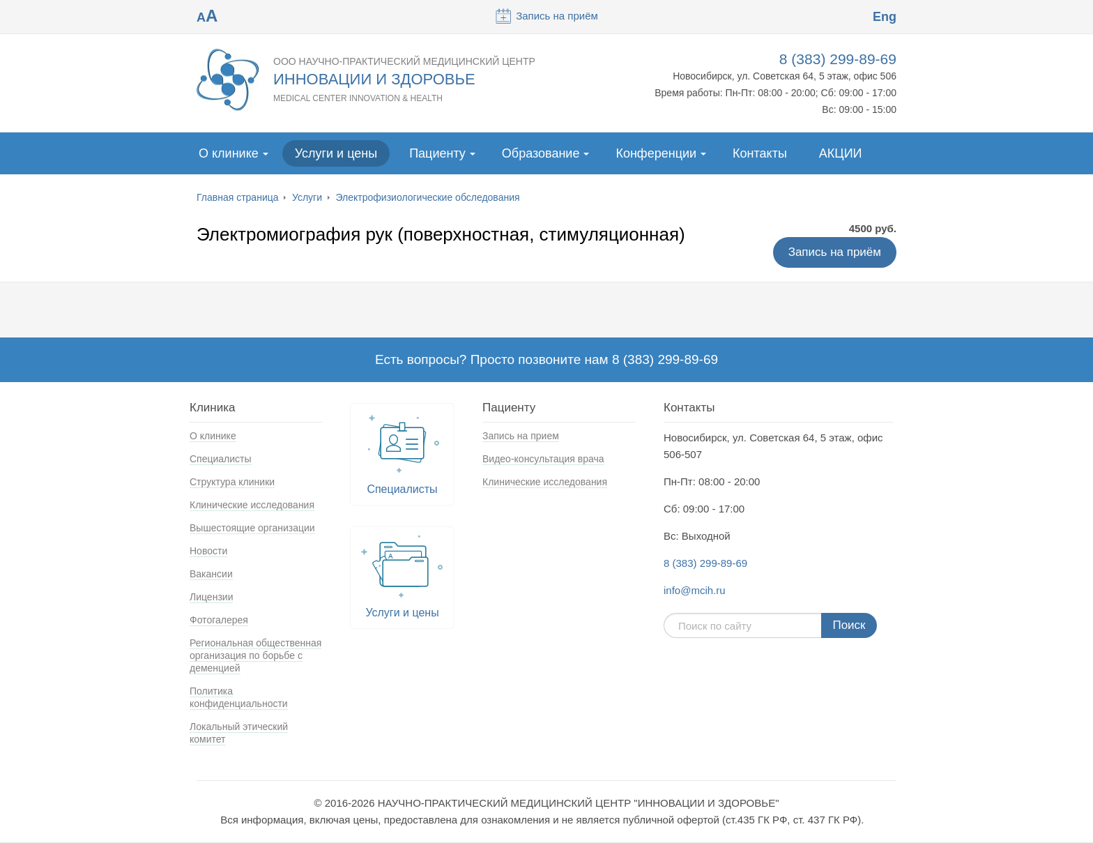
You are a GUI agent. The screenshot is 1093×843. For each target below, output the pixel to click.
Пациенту (437, 153)
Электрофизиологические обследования (428, 197)
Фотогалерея (219, 619)
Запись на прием (520, 435)
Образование (541, 153)
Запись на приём (546, 16)
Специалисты (221, 458)
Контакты (760, 153)
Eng (884, 17)
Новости (208, 550)
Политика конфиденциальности (239, 697)
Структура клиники (232, 481)
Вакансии (211, 573)
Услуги (307, 197)
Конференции (656, 153)
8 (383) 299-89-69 (837, 59)
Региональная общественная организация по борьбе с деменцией (255, 655)
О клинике (229, 153)
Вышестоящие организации (252, 527)
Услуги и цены (336, 153)
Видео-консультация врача (543, 458)
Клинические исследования (252, 504)
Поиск (848, 625)
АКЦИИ (840, 153)
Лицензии (211, 596)
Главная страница (238, 197)
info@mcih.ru (695, 590)
